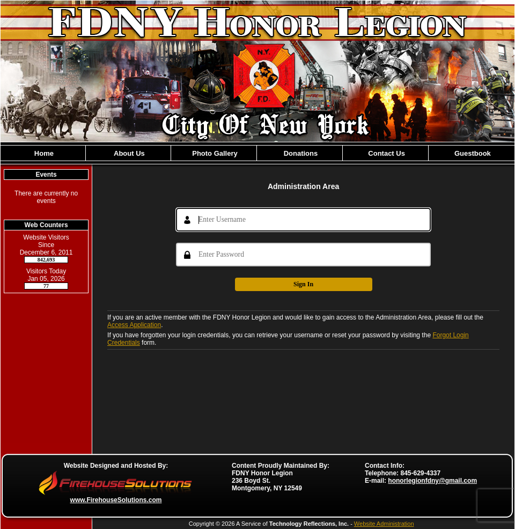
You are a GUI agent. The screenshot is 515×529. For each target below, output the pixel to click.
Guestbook (471, 153)
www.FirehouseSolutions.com (116, 500)
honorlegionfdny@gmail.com (432, 480)
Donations (300, 153)
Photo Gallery (214, 153)
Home (43, 153)
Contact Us (385, 153)
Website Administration (384, 523)
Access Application (134, 325)
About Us (128, 153)
